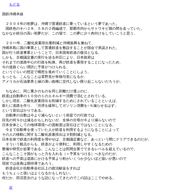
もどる (14, 4)
